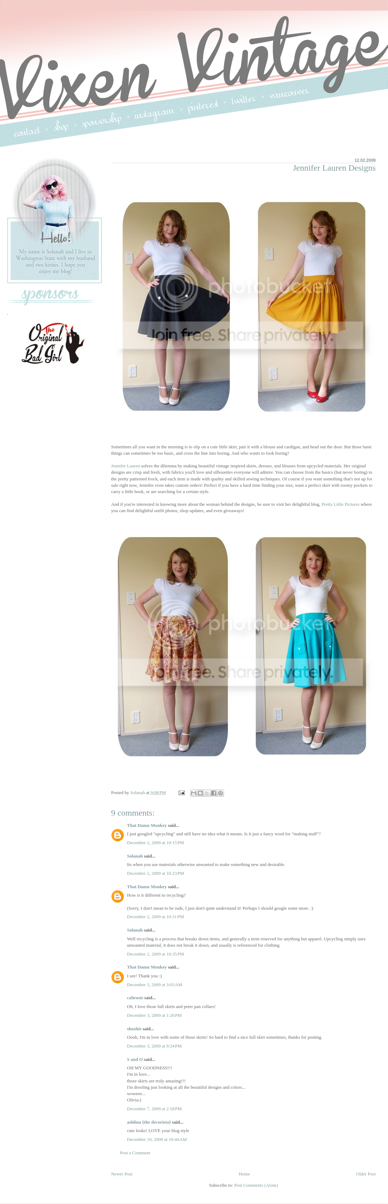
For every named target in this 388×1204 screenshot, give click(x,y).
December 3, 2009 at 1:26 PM (154, 1015)
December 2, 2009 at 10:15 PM (155, 842)
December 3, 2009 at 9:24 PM (154, 1046)
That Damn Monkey (147, 825)
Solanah (135, 856)
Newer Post (121, 1174)
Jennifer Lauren (125, 465)
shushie (134, 1028)
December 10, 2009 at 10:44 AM (157, 1139)
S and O (135, 1059)
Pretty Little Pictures (341, 504)
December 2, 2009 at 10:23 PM (155, 873)
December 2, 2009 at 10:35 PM (155, 954)
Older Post (366, 1174)
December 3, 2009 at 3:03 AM (154, 984)
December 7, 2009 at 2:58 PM (154, 1108)
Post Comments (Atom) (256, 1185)
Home (244, 1174)
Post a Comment (135, 1152)
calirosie (135, 997)
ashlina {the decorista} (149, 1122)
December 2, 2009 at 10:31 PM (155, 916)
